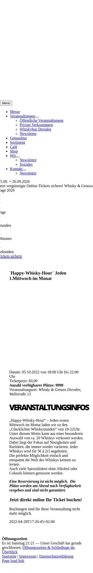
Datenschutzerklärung (56, 556)
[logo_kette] (34, 98)
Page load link (13, 561)
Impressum (28, 556)
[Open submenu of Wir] (18, 157)
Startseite (9, 556)
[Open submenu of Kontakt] (24, 170)
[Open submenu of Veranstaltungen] (37, 117)
